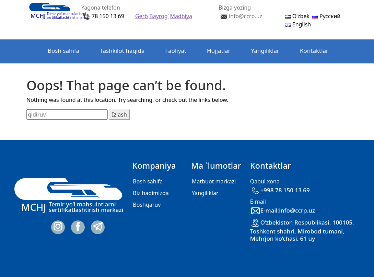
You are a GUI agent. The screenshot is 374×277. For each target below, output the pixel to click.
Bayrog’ (158, 16)
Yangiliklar (265, 51)
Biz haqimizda (150, 193)
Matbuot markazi (214, 181)
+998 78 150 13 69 (280, 190)
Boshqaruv (147, 204)
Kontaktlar (314, 51)
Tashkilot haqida (122, 51)
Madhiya (181, 16)
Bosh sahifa (63, 51)
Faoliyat (175, 51)
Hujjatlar (219, 51)
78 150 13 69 (108, 16)
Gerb (141, 16)
